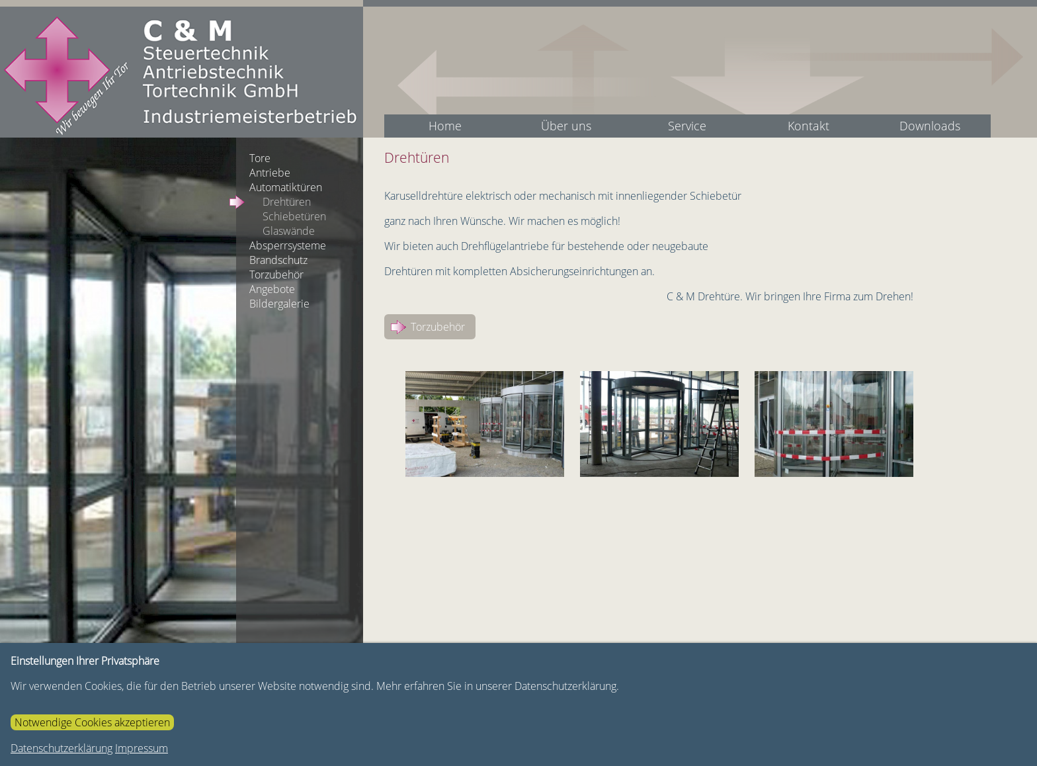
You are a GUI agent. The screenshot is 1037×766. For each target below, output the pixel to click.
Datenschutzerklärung (61, 748)
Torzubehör (438, 326)
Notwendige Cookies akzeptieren (92, 722)
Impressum (141, 748)
